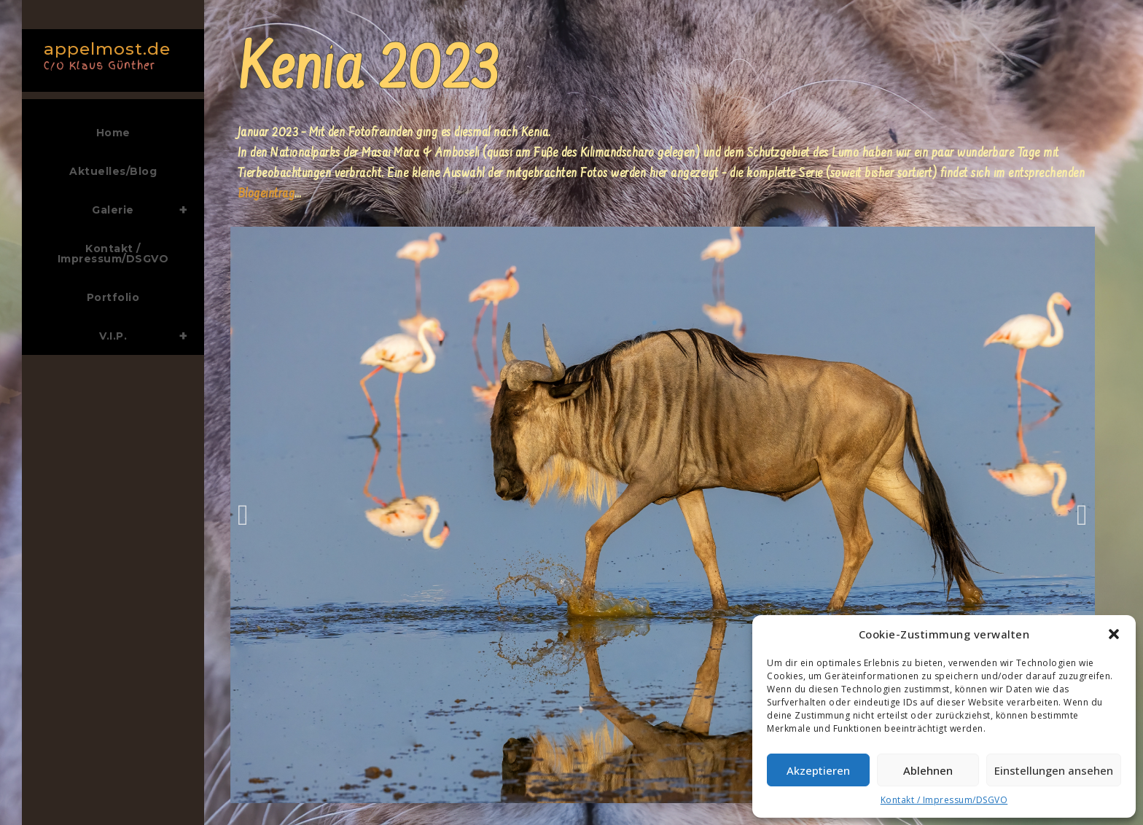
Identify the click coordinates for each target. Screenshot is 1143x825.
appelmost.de (109, 54)
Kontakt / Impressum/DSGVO (944, 800)
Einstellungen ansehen (1053, 770)
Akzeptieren (818, 770)
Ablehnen (928, 770)
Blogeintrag (266, 194)
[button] (1114, 634)
